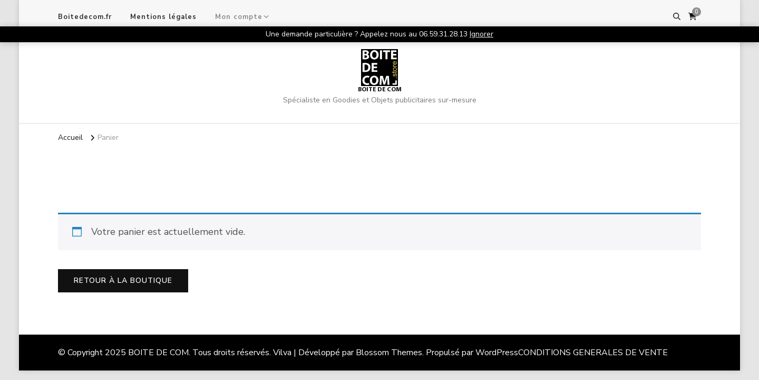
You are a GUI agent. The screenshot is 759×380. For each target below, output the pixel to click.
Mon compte (238, 17)
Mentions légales (163, 17)
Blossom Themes (389, 352)
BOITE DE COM (380, 90)
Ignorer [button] (481, 34)
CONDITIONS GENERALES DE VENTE (593, 352)
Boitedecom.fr (85, 17)
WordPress (496, 352)
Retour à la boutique (123, 281)
